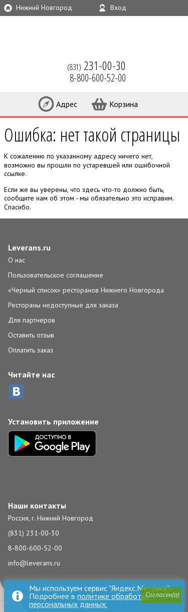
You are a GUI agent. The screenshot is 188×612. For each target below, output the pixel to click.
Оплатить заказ (30, 350)
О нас (16, 260)
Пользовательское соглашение (55, 275)
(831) (96, 65)
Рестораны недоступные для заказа (63, 305)
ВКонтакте (16, 392)
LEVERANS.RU (22, 70)
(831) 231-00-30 (33, 533)
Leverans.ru (29, 247)
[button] (161, 594)
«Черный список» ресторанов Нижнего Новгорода (86, 290)
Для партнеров (31, 320)
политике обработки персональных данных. (89, 600)
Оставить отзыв (31, 335)
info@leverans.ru (34, 563)
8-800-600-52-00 (35, 548)
